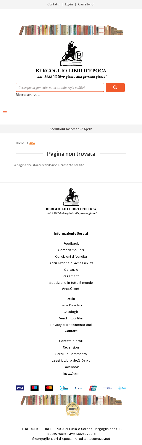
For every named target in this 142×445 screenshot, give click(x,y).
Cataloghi (71, 312)
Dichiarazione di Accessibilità (71, 263)
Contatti (53, 4)
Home (20, 143)
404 (32, 143)
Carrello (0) (86, 4)
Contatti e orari (71, 341)
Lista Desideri (71, 305)
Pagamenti (71, 276)
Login (69, 4)
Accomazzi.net (98, 439)
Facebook (71, 367)
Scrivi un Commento (71, 354)
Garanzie (71, 270)
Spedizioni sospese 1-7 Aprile (71, 129)
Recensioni (71, 347)
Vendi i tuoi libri (71, 318)
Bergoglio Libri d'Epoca (53, 439)
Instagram (71, 373)
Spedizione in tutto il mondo (71, 283)
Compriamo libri (71, 250)
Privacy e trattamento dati (71, 325)
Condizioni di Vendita (71, 257)
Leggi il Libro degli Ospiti (71, 360)
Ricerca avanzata (28, 94)
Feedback (71, 244)
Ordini (71, 299)
